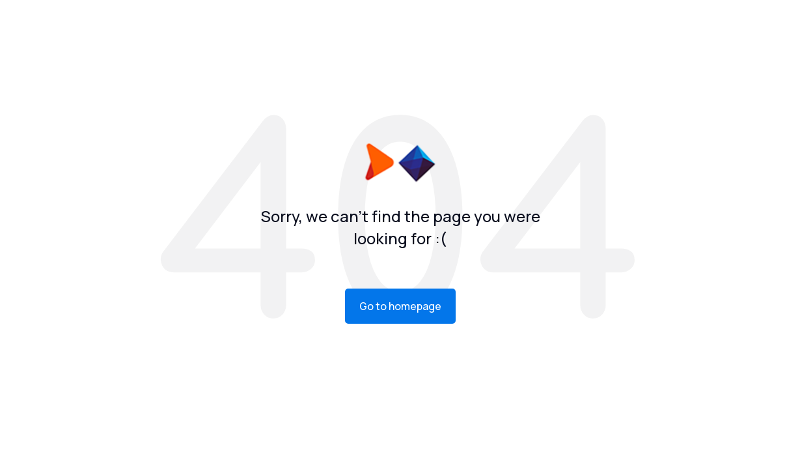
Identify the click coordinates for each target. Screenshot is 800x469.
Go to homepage (400, 306)
